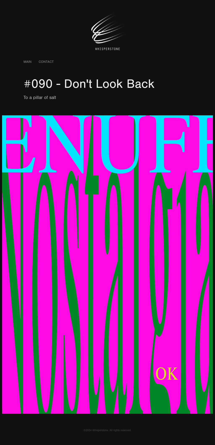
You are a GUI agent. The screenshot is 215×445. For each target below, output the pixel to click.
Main (27, 62)
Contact (46, 62)
